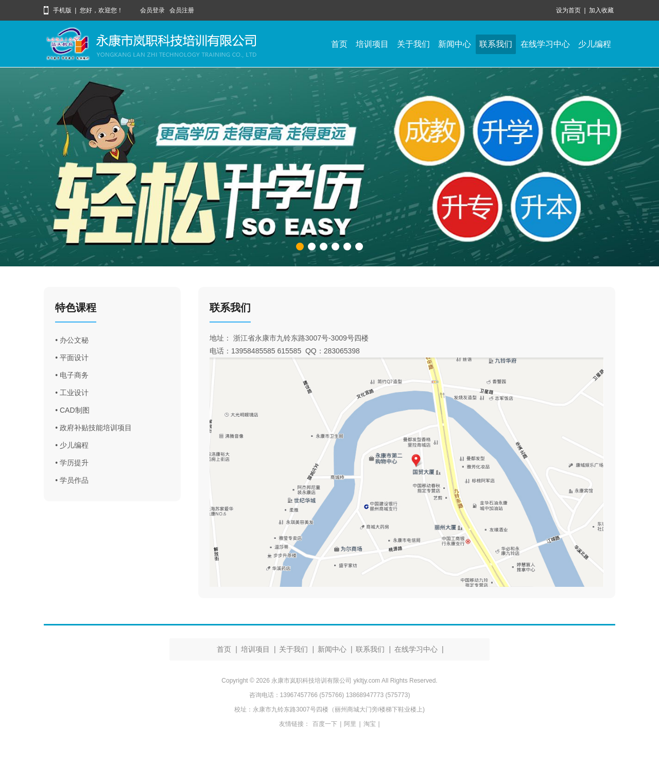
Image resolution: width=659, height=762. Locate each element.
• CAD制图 (72, 410)
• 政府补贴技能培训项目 (93, 428)
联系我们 (495, 44)
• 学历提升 (72, 463)
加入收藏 (601, 10)
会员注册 (181, 10)
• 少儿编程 (72, 445)
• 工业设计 (72, 392)
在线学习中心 (545, 44)
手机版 (62, 10)
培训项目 (372, 44)
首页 (339, 44)
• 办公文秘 (72, 340)
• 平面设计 (72, 357)
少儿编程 (594, 44)
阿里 (350, 723)
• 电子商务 (72, 375)
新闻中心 (454, 44)
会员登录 (152, 10)
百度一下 (325, 723)
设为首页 (568, 10)
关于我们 (413, 44)
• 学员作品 (72, 480)
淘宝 (369, 723)
